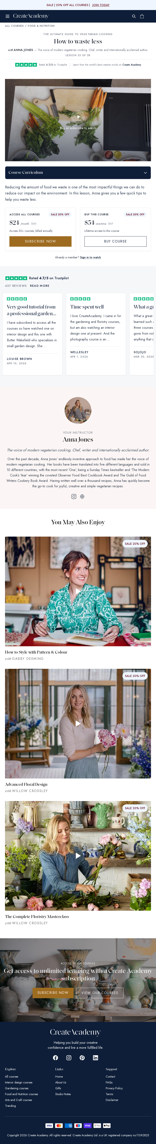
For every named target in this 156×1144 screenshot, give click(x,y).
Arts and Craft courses (18, 1100)
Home (59, 1076)
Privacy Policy (114, 1088)
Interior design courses (18, 1082)
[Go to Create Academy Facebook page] (55, 1057)
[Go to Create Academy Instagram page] (68, 1057)
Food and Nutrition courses (21, 1094)
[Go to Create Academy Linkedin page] (95, 1057)
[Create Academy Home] (31, 16)
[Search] (134, 16)
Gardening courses (16, 1088)
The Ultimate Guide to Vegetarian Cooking (78, 34)
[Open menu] (7, 16)
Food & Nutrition (41, 26)
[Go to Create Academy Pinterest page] (82, 1057)
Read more (39, 286)
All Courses (14, 26)
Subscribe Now (40, 241)
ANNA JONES (23, 50)
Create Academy (131, 65)
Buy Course (115, 241)
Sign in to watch (90, 257)
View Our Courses (99, 992)
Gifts (58, 1088)
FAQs (109, 1082)
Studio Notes (63, 1094)
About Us (60, 1082)
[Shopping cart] (141, 16)
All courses (11, 1076)
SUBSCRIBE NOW (53, 992)
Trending (10, 1106)
